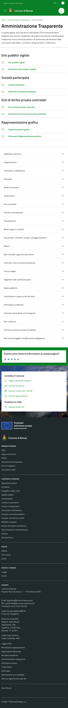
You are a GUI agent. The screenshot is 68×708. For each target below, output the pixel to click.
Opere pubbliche (10, 288)
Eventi (4, 575)
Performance (9, 195)
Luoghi (4, 572)
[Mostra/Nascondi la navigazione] (4, 10)
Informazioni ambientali (14, 304)
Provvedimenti (10, 220)
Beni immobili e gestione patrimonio (19, 254)
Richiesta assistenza (9, 655)
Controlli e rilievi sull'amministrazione (19, 262)
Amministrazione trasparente (13, 659)
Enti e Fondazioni (8, 465)
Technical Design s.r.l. (18, 701)
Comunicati (5, 554)
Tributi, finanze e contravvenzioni (14, 529)
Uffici (3, 450)
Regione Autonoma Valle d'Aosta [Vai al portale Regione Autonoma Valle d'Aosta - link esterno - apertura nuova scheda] (13, 3)
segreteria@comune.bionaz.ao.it (20, 600)
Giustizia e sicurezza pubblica (12, 514)
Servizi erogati (10, 271)
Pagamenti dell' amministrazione (17, 279)
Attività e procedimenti (13, 212)
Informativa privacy (9, 663)
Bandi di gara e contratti (14, 229)
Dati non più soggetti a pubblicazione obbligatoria (24, 338)
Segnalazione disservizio (11, 651)
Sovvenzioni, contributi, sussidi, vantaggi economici (25, 237)
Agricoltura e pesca (9, 483)
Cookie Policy (6, 666)
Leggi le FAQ (6, 643)
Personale (8, 179)
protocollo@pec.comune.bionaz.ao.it (20, 603)
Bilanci (7, 246)
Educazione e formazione (11, 510)
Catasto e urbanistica (10, 502)
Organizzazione (10, 162)
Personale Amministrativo (11, 461)
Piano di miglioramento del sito (13, 678)
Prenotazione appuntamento (13, 647)
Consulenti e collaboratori (14, 170)
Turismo (4, 533)
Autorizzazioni (7, 498)
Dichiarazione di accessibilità (12, 674)
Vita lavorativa (7, 537)
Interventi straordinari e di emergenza (19, 313)
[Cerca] (61, 11)
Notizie (4, 550)
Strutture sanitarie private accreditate (20, 329)
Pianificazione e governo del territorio (19, 296)
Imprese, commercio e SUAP (12, 518)
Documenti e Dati (8, 469)
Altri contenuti (10, 321)
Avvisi (3, 558)
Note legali (5, 670)
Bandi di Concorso (11, 187)
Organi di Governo (8, 454)
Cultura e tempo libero (10, 506)
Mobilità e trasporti (9, 521)
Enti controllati (10, 204)
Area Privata (6, 688)
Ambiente (5, 486)
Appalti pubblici (7, 494)
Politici (4, 458)
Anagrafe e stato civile (10, 490)
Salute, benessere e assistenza (13, 525)
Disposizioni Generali (12, 153)
